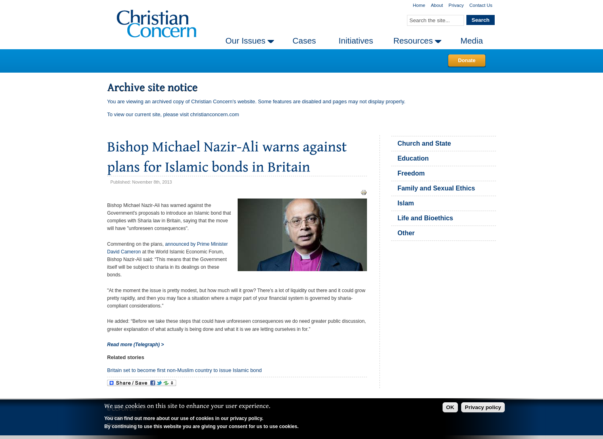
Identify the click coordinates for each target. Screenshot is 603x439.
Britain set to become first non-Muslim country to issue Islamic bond (184, 370)
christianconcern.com (214, 114)
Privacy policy (483, 407)
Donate (466, 60)
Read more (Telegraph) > (135, 344)
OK (450, 407)
